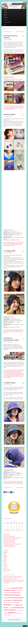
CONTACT (5, 12)
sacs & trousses (6, 570)
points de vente (17, 108)
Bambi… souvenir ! (13, 579)
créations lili (5, 244)
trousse (4, 109)
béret (17, 590)
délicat (5, 600)
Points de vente (14, 329)
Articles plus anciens (7, 31)
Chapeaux (9, 329)
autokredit (5, 579)
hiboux (20, 373)
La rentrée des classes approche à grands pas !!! (12, 544)
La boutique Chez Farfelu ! (8, 545)
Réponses (21, 483)
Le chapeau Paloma (9, 382)
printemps (7, 375)
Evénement (5, 564)
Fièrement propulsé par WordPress (14, 619)
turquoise (14, 376)
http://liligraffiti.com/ (12, 78)
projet (11, 375)
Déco (4, 562)
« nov (8, 530)
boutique (14, 243)
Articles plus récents (20, 31)
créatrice (19, 242)
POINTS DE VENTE (7, 22)
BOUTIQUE (6, 17)
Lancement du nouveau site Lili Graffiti (10, 538)
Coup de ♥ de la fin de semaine (9, 540)
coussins (11, 372)
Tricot (4, 571)
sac (21, 375)
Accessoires (10, 481)
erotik (4, 577)
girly (10, 108)
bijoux (11, 243)
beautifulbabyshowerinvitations (9, 581)
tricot (11, 376)
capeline (21, 371)
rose (20, 375)
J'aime (4, 565)
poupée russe (10, 607)
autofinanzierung (6, 580)
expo (12, 600)
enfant (4, 108)
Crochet (4, 561)
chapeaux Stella (6, 372)
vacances (18, 376)
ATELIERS (5, 19)
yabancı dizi (5, 576)
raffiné (13, 375)
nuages (19, 374)
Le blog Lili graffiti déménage (9, 536)
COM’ (5, 24)
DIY (10, 598)
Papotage (5, 568)
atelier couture (6, 552)
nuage (17, 374)
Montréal (12, 108)
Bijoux (9, 242)
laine (23, 373)
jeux (7, 602)
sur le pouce (21, 610)
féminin (7, 108)
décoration (11, 373)
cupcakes (5, 373)
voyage (21, 376)
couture (18, 592)
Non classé (5, 566)
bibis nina (8, 371)
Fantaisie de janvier (9, 114)
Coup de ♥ (15, 242)
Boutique (11, 242)
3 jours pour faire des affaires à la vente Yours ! (12, 537)
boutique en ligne (19, 243)
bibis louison (5, 588)
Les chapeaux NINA (9, 251)
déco (8, 373)
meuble (8, 374)
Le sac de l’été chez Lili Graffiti (18, 580)
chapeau (14, 482)
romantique (17, 375)
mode (11, 374)
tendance (21, 108)
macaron (5, 374)
